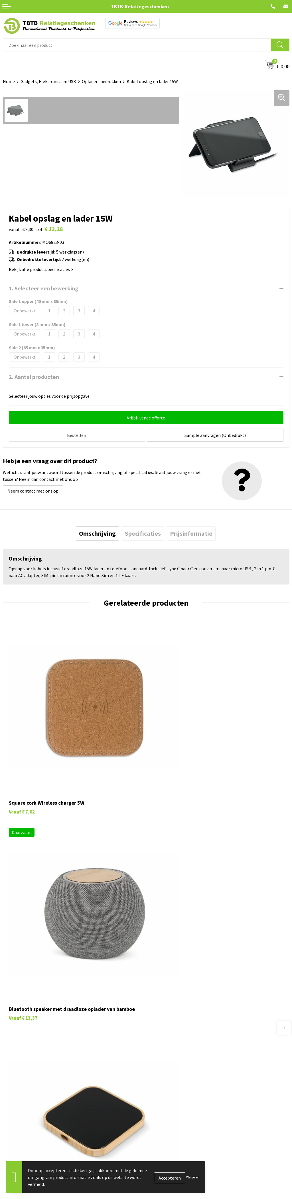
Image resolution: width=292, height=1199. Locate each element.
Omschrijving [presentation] (97, 532)
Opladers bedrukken (101, 81)
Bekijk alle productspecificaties (41, 269)
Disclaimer (159, 1171)
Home (9, 81)
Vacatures (158, 1137)
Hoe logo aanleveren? (170, 1082)
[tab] (97, 532)
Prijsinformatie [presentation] (191, 532)
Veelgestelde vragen (168, 1039)
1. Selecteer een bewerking (43, 288)
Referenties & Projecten (172, 1154)
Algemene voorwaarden (172, 1180)
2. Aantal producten (34, 376)
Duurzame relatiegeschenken (31, 1145)
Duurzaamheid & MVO (169, 1099)
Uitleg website (163, 1056)
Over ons (157, 1128)
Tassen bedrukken (20, 1137)
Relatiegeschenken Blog (173, 1145)
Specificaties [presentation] (143, 532)
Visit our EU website (168, 1189)
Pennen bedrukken (21, 1128)
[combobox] (137, 45)
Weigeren (193, 1177)
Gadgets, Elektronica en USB (48, 81)
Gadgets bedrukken (21, 1154)
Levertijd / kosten (166, 1048)
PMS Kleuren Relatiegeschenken (180, 1074)
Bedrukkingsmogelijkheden (175, 1065)
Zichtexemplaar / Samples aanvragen (185, 1091)
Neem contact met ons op (32, 489)
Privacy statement (167, 1163)
